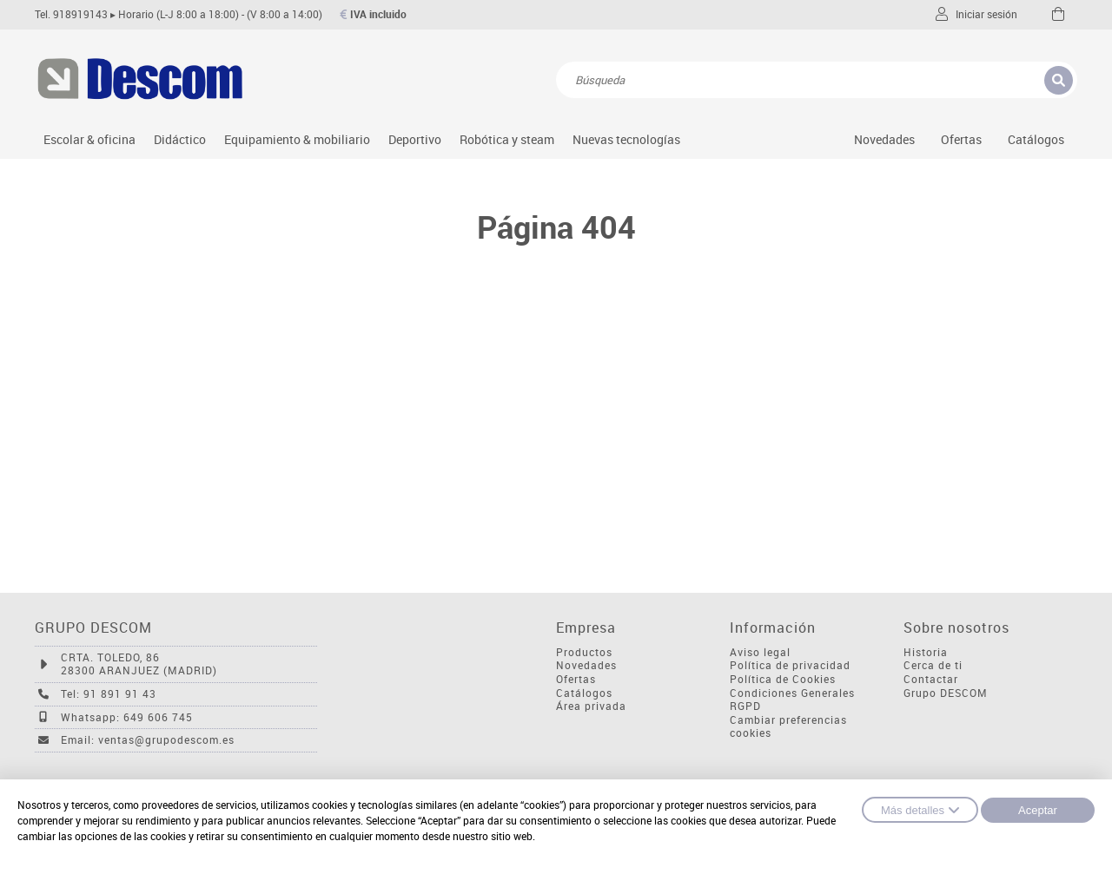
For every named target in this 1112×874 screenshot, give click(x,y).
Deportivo (414, 139)
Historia (926, 652)
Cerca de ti (933, 665)
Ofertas (576, 679)
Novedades (884, 139)
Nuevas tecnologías (626, 139)
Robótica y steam (507, 139)
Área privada (591, 706)
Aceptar (1037, 810)
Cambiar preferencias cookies (788, 726)
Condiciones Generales (792, 693)
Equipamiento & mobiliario (297, 139)
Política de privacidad (790, 665)
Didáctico (180, 139)
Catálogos (1036, 139)
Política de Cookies (783, 679)
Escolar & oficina (89, 139)
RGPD (745, 706)
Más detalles (920, 810)
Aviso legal (760, 652)
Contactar (931, 679)
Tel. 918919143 (71, 14)
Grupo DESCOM (946, 693)
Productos (584, 652)
